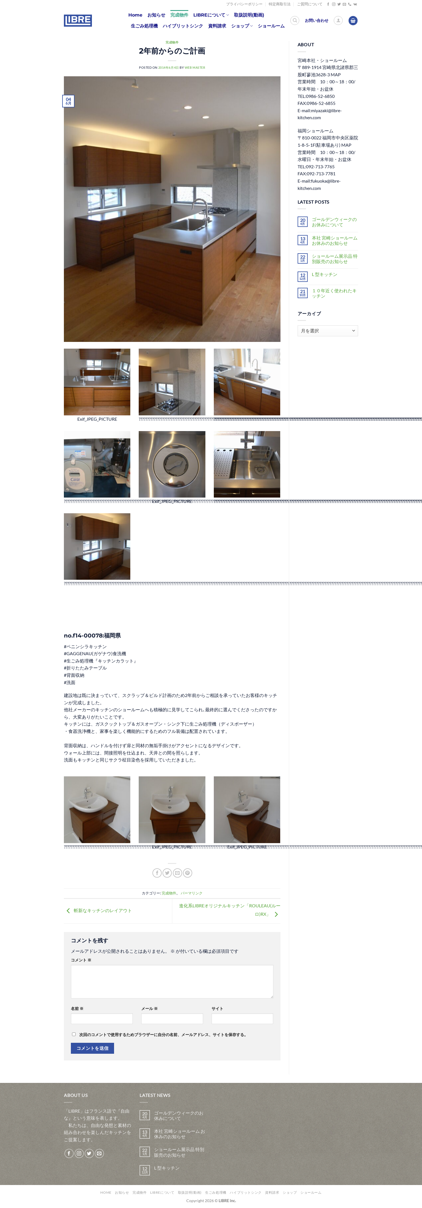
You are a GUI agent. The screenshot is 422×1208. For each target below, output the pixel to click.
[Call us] (349, 4)
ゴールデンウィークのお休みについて (334, 222)
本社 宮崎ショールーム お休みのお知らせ (335, 240)
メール (149, 1008)
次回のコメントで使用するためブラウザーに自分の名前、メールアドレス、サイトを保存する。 (163, 1034)
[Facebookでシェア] (157, 873)
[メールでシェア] (177, 873)
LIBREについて (211, 15)
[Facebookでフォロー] (328, 4)
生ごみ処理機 (144, 26)
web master (195, 67)
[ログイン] (338, 20)
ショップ (242, 26)
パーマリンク (192, 893)
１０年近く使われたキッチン (334, 293)
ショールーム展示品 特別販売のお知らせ (335, 258)
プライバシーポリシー (244, 4)
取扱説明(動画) (249, 15)
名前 (77, 1008)
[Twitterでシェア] (167, 873)
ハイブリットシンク (183, 26)
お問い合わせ (316, 20)
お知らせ (156, 15)
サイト (217, 1008)
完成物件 (179, 15)
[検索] (294, 20)
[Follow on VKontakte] (355, 4)
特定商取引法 (280, 4)
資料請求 (217, 26)
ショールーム (271, 26)
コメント (81, 960)
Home (135, 15)
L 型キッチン (324, 274)
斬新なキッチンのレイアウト (98, 910)
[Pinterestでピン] (187, 873)
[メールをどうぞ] (344, 4)
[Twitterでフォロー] (339, 4)
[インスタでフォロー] (333, 4)
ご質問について (310, 4)
